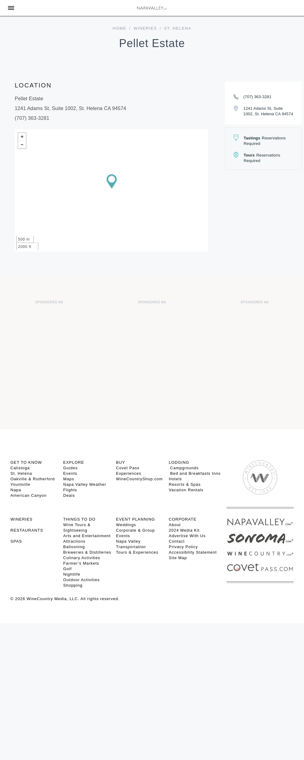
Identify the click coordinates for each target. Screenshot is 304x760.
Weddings (126, 524)
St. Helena (21, 473)
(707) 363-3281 (257, 96)
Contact (177, 541)
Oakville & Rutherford (32, 479)
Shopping (72, 585)
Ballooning (74, 546)
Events (70, 473)
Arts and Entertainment (87, 535)
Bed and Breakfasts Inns (195, 473)
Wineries (145, 28)
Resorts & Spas (185, 484)
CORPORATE (182, 519)
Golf (67, 568)
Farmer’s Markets (81, 563)
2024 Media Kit (184, 530)
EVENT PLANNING (135, 519)
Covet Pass (127, 468)
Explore (73, 462)
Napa (15, 490)
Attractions (74, 541)
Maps (68, 479)
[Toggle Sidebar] (11, 8)
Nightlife (71, 574)
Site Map (178, 557)
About (175, 524)
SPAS (16, 541)
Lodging (179, 462)
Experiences (129, 473)
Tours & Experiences (137, 552)
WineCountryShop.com (139, 479)
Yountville (20, 484)
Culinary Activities (81, 557)
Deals (69, 495)
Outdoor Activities (81, 579)
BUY (120, 462)
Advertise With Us (187, 535)
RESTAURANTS (26, 530)
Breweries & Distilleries (87, 552)
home (120, 28)
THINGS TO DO (79, 519)
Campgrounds (184, 468)
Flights (70, 490)
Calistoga (20, 468)
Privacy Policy (183, 546)
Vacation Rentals (186, 490)
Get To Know (26, 462)
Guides (70, 468)
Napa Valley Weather (84, 484)
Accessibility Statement (193, 552)
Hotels (175, 479)
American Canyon (28, 495)
